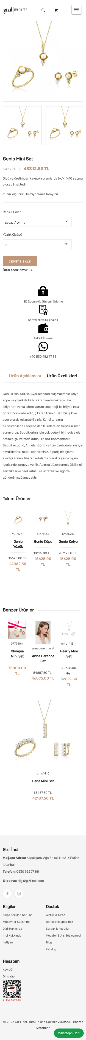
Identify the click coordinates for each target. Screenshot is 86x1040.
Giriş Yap (9, 976)
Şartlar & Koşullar (57, 928)
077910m (17, 643)
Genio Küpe (43, 542)
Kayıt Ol (8, 969)
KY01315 (68, 534)
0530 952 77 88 (27, 872)
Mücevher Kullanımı (16, 921)
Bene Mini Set (43, 781)
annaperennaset (43, 648)
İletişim (8, 942)
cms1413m (68, 643)
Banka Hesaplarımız (59, 921)
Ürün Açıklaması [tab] (25, 375)
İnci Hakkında (12, 935)
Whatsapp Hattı (68, 1033)
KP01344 (43, 534)
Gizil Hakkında (12, 928)
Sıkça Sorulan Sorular (17, 915)
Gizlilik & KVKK (56, 915)
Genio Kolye (68, 542)
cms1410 (43, 773)
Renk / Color (12, 212)
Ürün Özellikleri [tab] (62, 375)
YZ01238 (18, 534)
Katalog (51, 949)
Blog (49, 942)
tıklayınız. (52, 194)
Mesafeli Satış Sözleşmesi (63, 935)
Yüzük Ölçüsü (12, 235)
